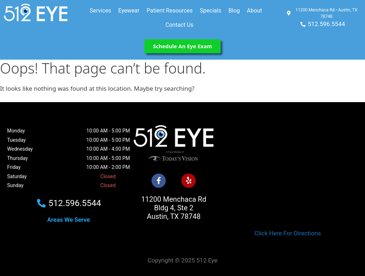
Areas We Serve (68, 219)
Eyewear (128, 10)
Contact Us (179, 24)
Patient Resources (169, 10)
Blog (234, 10)
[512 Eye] (287, 168)
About (254, 10)
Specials (210, 10)
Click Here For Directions (288, 233)
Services (100, 10)
